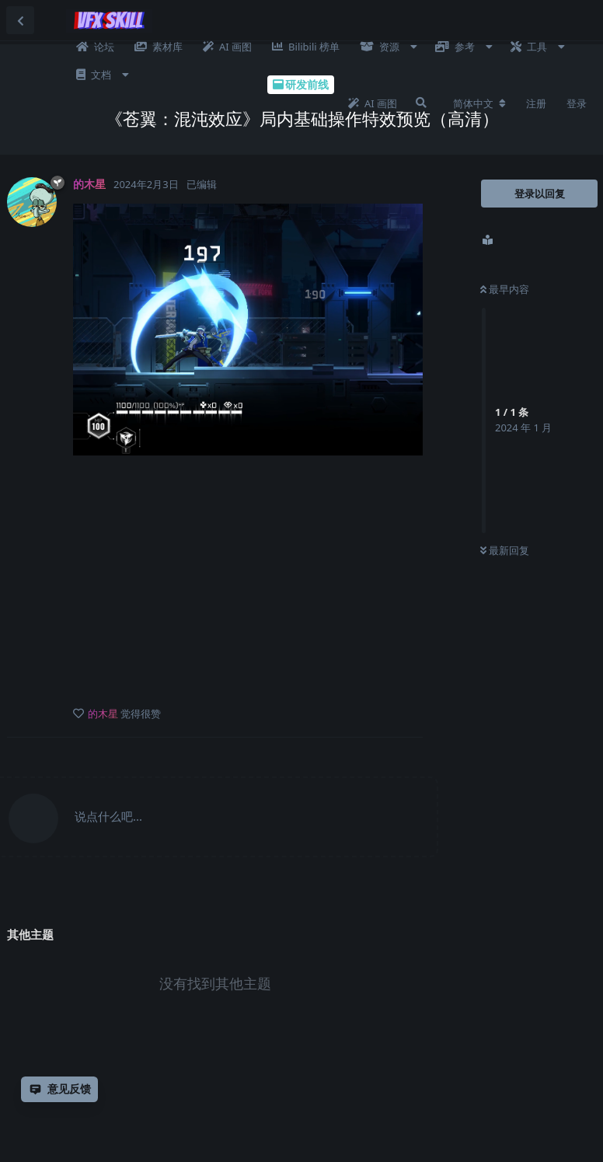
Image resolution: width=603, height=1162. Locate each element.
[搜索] (421, 103)
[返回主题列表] (20, 20)
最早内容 (504, 289)
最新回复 (504, 550)
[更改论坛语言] (479, 103)
